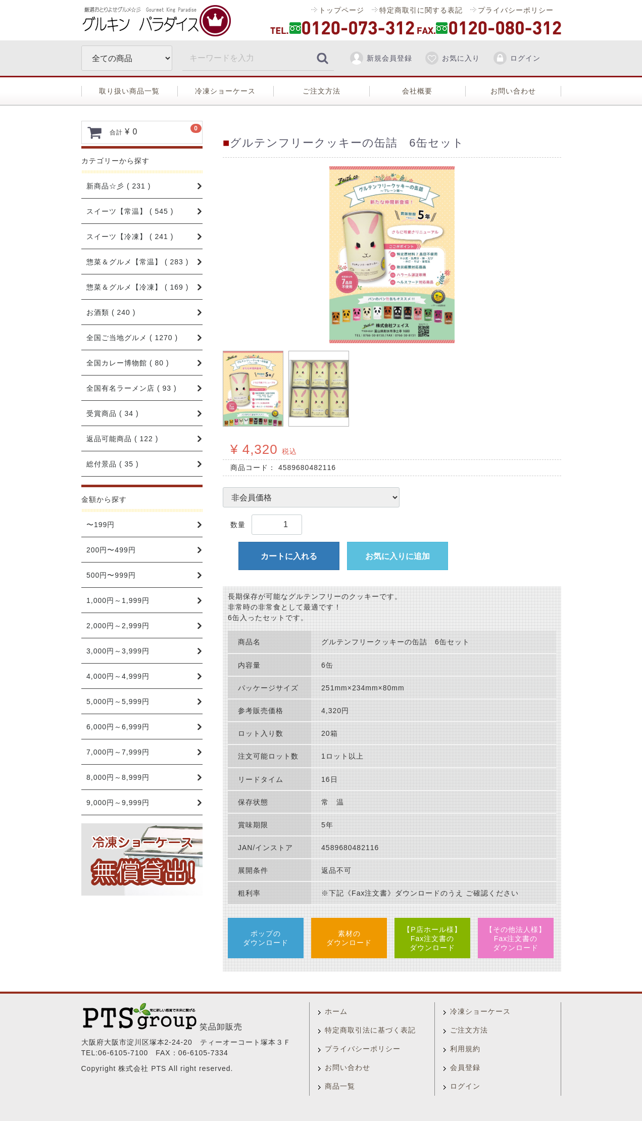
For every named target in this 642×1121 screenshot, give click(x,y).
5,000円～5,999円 (118, 701)
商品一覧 (340, 1086)
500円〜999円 (111, 575)
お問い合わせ (513, 91)
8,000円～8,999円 (118, 777)
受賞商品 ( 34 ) (112, 413)
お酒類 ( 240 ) (110, 312)
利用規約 (465, 1049)
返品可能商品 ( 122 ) (122, 439)
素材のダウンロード (349, 938)
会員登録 (465, 1067)
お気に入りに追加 (397, 556)
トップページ (341, 10)
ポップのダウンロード (265, 938)
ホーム (336, 1011)
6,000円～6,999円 (118, 727)
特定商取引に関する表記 (420, 10)
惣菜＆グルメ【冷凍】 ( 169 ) (137, 287)
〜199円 (100, 525)
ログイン (516, 58)
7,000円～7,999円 (118, 752)
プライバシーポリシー (515, 10)
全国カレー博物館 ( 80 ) (127, 363)
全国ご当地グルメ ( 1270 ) (132, 338)
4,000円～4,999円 (118, 676)
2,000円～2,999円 (118, 626)
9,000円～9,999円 (118, 803)
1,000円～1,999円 (118, 600)
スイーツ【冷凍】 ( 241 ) (129, 236)
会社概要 (417, 91)
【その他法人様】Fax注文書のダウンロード (515, 938)
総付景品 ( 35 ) (112, 464)
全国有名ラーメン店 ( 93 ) (131, 388)
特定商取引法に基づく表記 (370, 1030)
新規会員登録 (380, 58)
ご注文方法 (321, 91)
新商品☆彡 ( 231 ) (118, 186)
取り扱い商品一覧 (129, 91)
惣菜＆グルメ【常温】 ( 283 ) (137, 262)
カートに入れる (289, 556)
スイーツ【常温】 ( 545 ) (129, 211)
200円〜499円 (111, 550)
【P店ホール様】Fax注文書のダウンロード (432, 938)
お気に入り (452, 58)
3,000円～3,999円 (118, 651)
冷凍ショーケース (225, 91)
